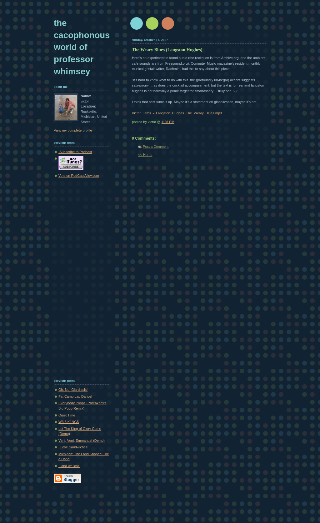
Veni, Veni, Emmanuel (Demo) (81, 440)
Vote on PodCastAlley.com (78, 175)
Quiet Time (66, 415)
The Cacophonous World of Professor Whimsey (82, 47)
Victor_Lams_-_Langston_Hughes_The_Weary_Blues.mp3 (177, 113)
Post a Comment (155, 146)
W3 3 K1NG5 (68, 422)
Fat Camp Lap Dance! (75, 396)
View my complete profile (73, 130)
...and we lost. (69, 466)
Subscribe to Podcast (75, 152)
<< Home (145, 155)
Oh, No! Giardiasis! (73, 389)
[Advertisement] (72, 277)
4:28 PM (168, 122)
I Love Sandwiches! (73, 447)
